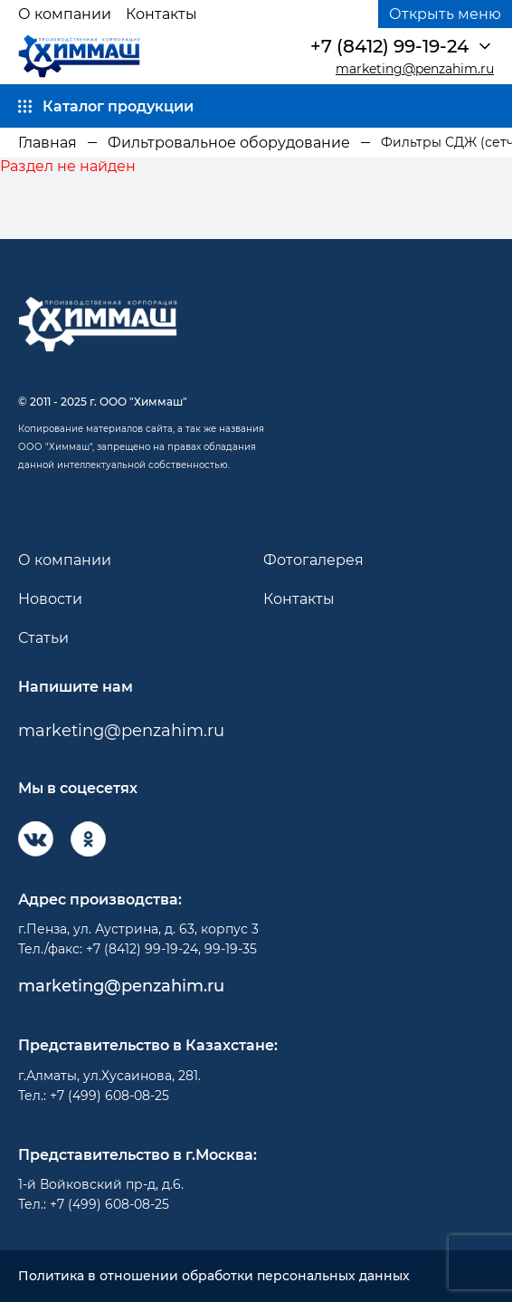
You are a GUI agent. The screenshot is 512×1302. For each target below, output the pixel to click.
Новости (50, 599)
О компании (64, 14)
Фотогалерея (313, 560)
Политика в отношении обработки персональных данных (214, 1276)
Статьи (43, 637)
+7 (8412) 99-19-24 (389, 46)
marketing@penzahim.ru (415, 69)
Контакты (161, 14)
